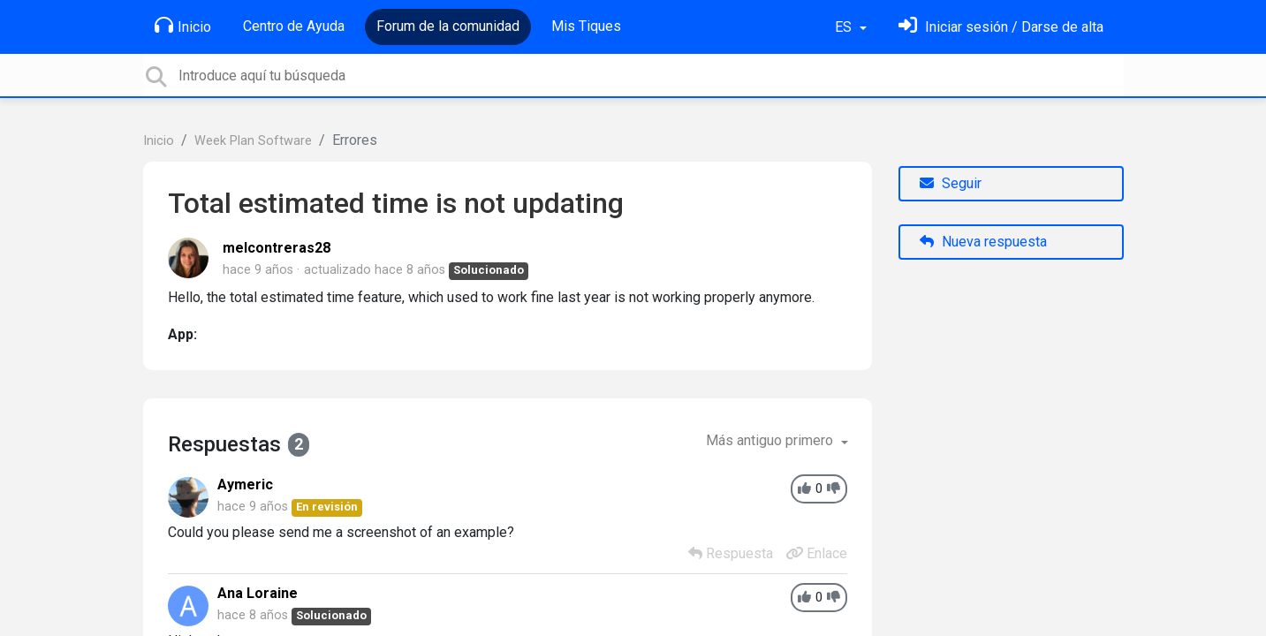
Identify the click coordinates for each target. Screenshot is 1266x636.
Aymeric (245, 484)
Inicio (183, 25)
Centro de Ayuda (294, 26)
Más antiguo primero (771, 440)
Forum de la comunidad (447, 26)
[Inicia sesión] (1001, 27)
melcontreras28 (276, 247)
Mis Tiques (586, 26)
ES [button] (845, 27)
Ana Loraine (257, 593)
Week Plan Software (253, 140)
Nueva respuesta (983, 241)
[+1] (804, 489)
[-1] (833, 489)
